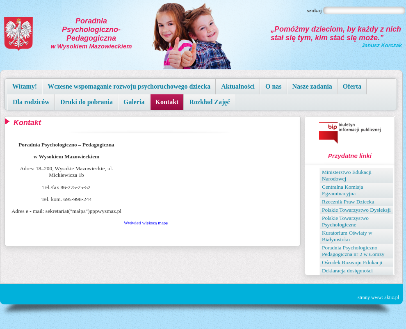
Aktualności (238, 86)
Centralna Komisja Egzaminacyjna (342, 190)
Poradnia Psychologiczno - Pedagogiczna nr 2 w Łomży (353, 250)
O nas (273, 86)
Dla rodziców (31, 101)
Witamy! (24, 86)
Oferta (352, 86)
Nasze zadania (312, 86)
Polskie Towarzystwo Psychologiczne (345, 221)
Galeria (134, 101)
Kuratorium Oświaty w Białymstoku (347, 236)
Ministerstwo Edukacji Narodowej (347, 175)
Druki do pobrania (86, 101)
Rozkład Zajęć (209, 101)
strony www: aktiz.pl (378, 297)
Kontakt (167, 101)
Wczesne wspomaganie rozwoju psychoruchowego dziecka (129, 86)
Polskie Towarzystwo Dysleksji (356, 210)
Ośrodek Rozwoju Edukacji (352, 262)
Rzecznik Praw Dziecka (348, 202)
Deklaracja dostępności (347, 270)
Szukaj (314, 10)
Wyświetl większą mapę (146, 222)
